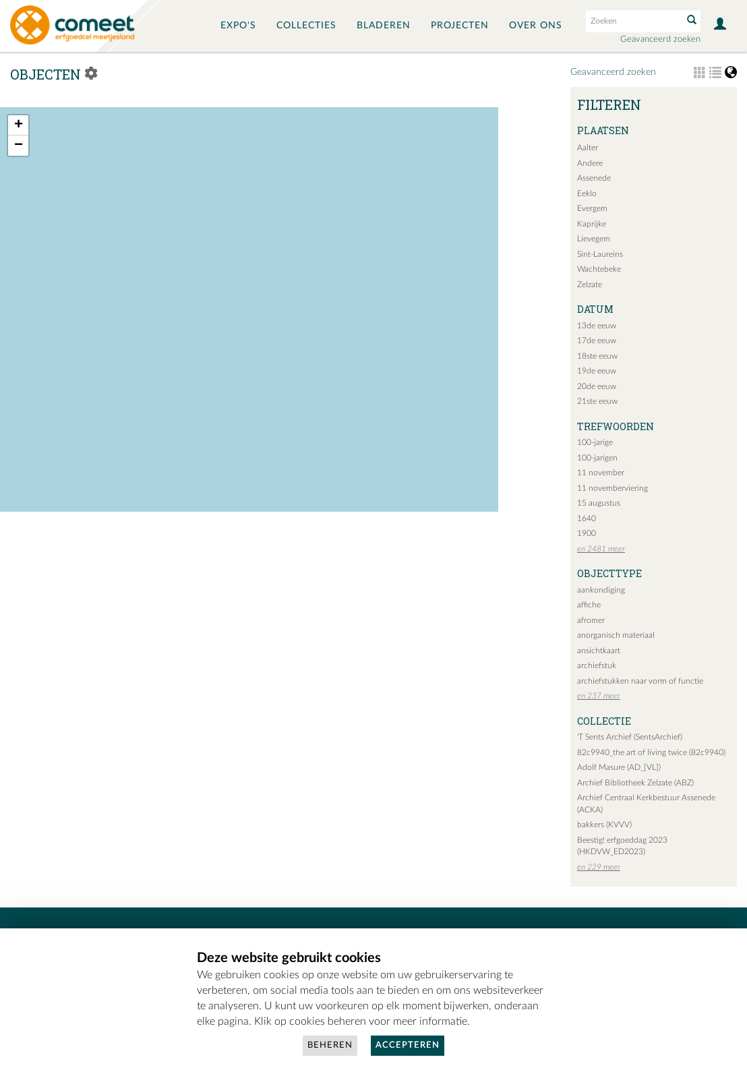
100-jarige (595, 442)
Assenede (594, 178)
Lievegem (593, 239)
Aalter (587, 148)
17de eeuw (596, 340)
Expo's (238, 25)
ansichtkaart (598, 651)
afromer (591, 620)
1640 (586, 518)
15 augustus (598, 503)
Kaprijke (591, 224)
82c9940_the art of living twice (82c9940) (651, 752)
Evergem (592, 208)
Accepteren (408, 1045)
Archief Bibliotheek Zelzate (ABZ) (635, 783)
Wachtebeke (599, 269)
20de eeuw (596, 386)
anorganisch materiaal (616, 635)
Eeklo (587, 193)
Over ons (535, 25)
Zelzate (589, 284)
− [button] (18, 146)
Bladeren (384, 25)
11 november (600, 473)
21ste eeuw (597, 401)
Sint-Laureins (600, 254)
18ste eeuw (597, 356)
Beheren (330, 1045)
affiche (589, 605)
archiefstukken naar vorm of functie (640, 681)
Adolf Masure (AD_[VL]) (619, 767)
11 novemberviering (612, 488)
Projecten (460, 25)
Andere (590, 163)
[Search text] (633, 20)
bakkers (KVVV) (604, 824)
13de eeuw (596, 326)
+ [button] (18, 125)
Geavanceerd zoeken (660, 39)
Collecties (306, 25)
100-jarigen (597, 458)
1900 (586, 533)
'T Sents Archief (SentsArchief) (629, 737)
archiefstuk (596, 665)
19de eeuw (596, 371)
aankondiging (601, 590)
